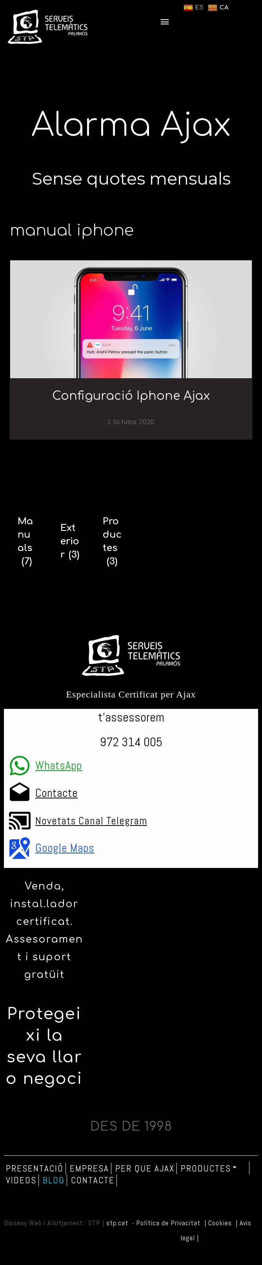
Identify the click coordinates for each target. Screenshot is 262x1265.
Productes (209, 1168)
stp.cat (117, 1222)
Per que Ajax (145, 1168)
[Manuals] (27, 541)
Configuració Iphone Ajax (131, 396)
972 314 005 (131, 742)
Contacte (93, 1180)
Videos (21, 1180)
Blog (54, 1180)
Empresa (89, 1168)
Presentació (35, 1168)
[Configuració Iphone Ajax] (131, 319)
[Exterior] (70, 542)
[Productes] (112, 541)
